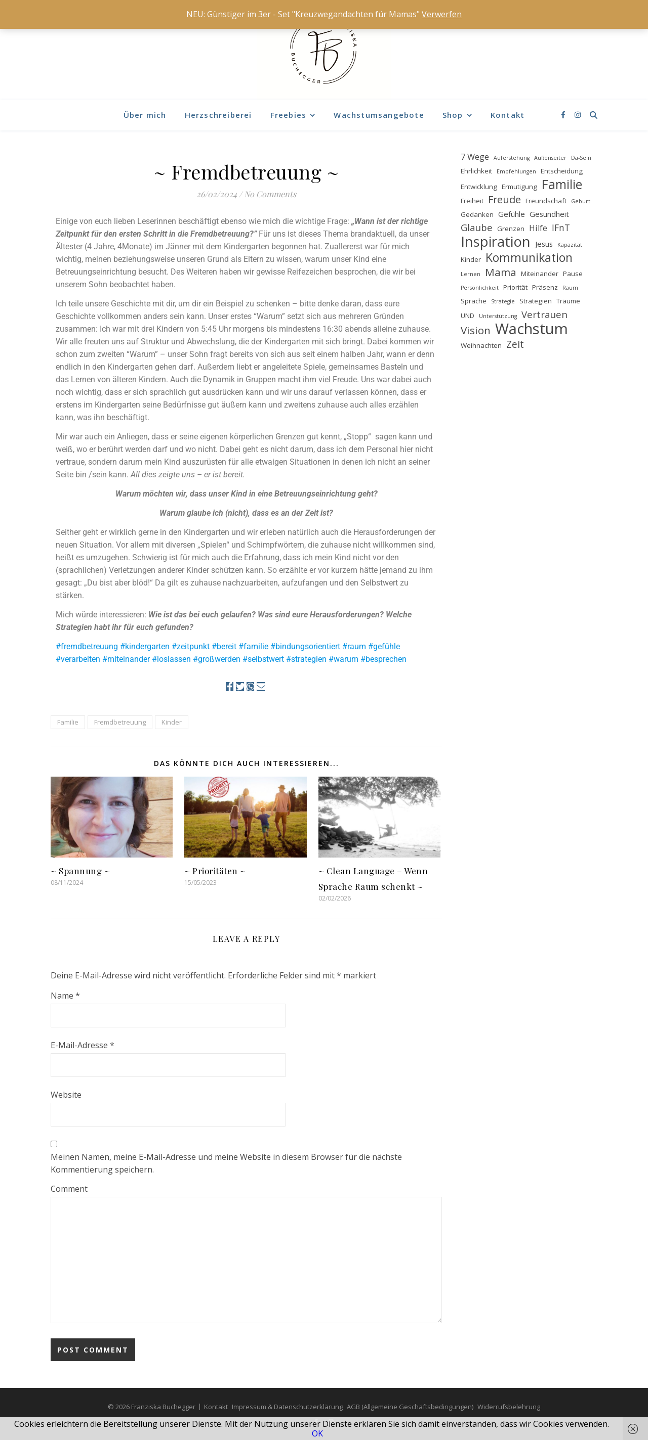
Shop (452, 115)
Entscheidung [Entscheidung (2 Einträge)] (562, 170)
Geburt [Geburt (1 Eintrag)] (580, 201)
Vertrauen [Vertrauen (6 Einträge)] (544, 314)
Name (65, 995)
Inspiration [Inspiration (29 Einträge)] (496, 241)
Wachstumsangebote (379, 115)
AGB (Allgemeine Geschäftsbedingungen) (410, 1406)
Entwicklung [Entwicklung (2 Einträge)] (479, 186)
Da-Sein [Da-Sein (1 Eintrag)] (581, 157)
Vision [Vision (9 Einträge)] (476, 330)
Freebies (288, 115)
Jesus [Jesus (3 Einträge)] (544, 244)
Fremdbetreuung (120, 722)
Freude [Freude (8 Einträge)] (504, 199)
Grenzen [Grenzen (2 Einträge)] (510, 228)
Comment (69, 1188)
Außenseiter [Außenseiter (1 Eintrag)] (550, 157)
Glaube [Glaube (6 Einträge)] (477, 227)
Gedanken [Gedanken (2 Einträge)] (477, 214)
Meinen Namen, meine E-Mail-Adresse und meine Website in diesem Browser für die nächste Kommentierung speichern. (226, 1163)
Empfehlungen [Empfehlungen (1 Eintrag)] (516, 171)
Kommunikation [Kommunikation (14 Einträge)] (529, 257)
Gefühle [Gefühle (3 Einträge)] (511, 214)
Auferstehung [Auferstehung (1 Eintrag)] (512, 157)
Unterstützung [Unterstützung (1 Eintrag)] (498, 316)
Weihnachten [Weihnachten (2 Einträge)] (481, 345)
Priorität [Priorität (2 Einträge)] (515, 287)
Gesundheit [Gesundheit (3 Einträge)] (549, 214)
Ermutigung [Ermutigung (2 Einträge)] (519, 186)
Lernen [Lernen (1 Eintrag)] (470, 274)
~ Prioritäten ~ (215, 870)
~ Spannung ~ (80, 870)
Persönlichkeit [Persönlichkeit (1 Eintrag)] (480, 287)
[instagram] (578, 114)
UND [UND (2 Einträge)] (467, 315)
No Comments (270, 194)
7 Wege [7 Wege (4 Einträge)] (475, 156)
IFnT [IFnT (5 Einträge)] (561, 227)
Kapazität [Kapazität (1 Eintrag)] (569, 244)
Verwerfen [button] (442, 14)
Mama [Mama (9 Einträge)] (500, 272)
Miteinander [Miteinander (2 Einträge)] (539, 273)
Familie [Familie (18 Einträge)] (562, 184)
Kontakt (507, 115)
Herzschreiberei (218, 115)
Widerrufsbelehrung (508, 1406)
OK (317, 1433)
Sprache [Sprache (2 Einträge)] (474, 300)
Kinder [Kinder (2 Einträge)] (471, 259)
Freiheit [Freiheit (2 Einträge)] (472, 200)
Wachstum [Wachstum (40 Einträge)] (531, 329)
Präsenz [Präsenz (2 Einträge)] (545, 287)
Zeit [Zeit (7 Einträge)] (515, 344)
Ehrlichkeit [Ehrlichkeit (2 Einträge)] (476, 170)
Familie (67, 722)
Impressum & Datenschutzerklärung (287, 1406)
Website (66, 1094)
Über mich (145, 115)
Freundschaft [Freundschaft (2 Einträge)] (545, 200)
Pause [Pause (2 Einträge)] (573, 273)
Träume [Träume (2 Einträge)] (568, 300)
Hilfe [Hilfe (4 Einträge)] (538, 228)
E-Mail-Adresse (82, 1045)
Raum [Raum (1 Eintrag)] (570, 287)
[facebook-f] (564, 114)
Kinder (171, 722)
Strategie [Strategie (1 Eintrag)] (503, 301)
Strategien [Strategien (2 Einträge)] (535, 300)
